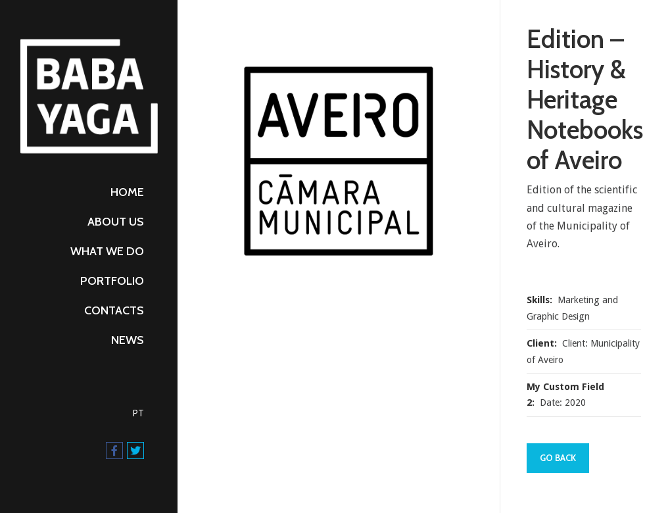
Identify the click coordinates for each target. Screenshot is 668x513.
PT (138, 413)
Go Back (558, 457)
